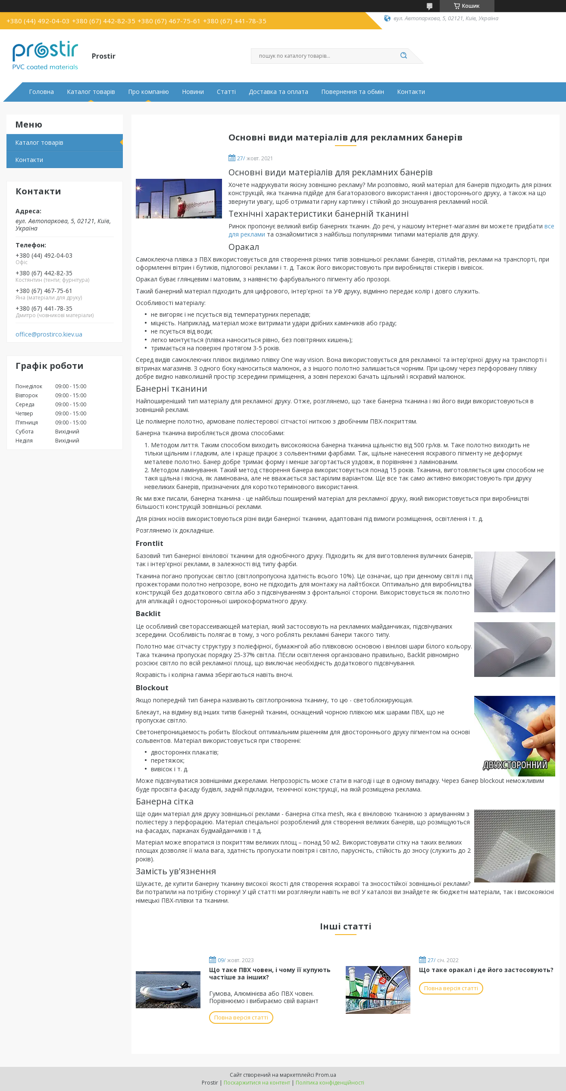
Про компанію (148, 92)
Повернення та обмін (352, 92)
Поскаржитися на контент (257, 1082)
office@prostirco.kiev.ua (49, 334)
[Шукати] (404, 56)
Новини (193, 92)
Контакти (411, 92)
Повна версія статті (241, 1017)
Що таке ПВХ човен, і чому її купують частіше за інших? (270, 974)
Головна (41, 92)
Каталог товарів (91, 92)
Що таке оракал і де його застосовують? (486, 970)
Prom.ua (326, 1075)
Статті (226, 92)
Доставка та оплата (278, 92)
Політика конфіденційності (330, 1082)
